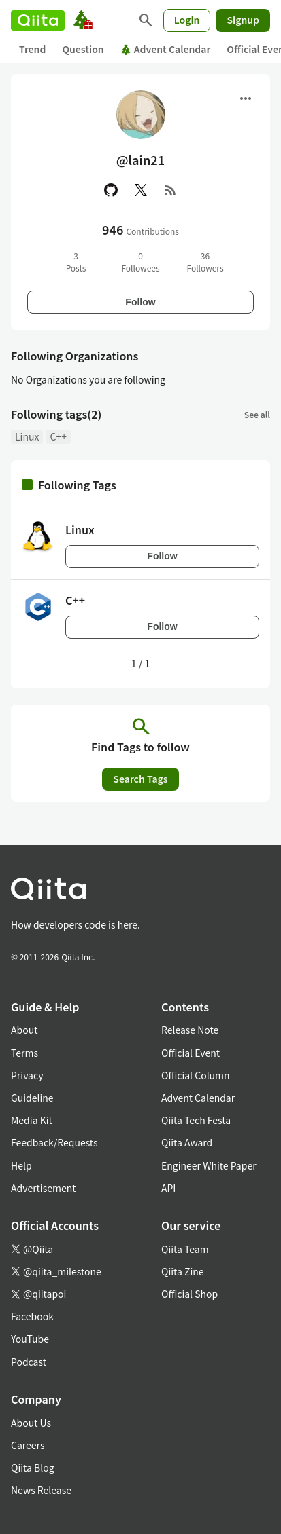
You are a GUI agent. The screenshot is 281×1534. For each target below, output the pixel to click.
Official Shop (189, 1294)
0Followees (140, 262)
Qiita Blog (32, 1467)
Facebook (32, 1316)
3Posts (76, 262)
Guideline (32, 1097)
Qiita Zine (182, 1271)
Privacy (27, 1075)
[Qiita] (38, 20)
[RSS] (171, 190)
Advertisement (43, 1188)
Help (21, 1165)
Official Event (190, 1053)
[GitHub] (111, 190)
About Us (31, 1422)
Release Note (189, 1029)
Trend (32, 49)
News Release (41, 1490)
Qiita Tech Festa (196, 1120)
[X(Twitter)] (141, 190)
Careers (27, 1445)
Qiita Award (186, 1142)
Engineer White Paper (209, 1165)
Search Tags (140, 778)
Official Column (195, 1075)
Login (187, 19)
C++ (58, 436)
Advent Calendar (165, 49)
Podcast (28, 1361)
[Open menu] (245, 98)
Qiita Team (185, 1249)
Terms (24, 1053)
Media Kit (31, 1120)
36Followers (204, 262)
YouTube (30, 1338)
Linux (27, 436)
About (24, 1029)
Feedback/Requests (54, 1142)
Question (82, 49)
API (168, 1188)
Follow (140, 302)
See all (257, 414)
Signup (243, 19)
